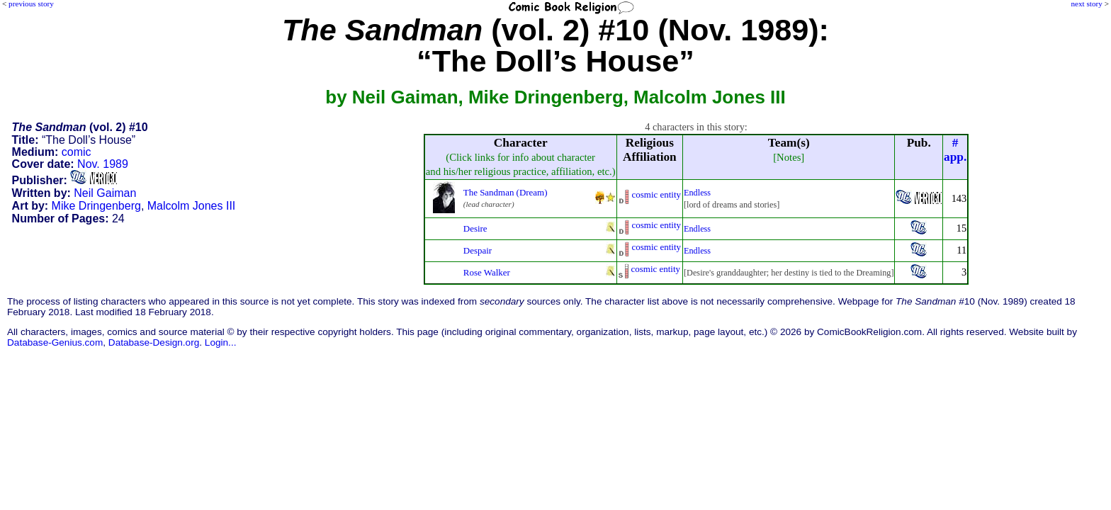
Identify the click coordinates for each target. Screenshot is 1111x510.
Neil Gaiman (105, 193)
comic (76, 152)
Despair (477, 250)
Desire (475, 228)
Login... (221, 342)
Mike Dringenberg (96, 206)
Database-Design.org (153, 342)
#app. (955, 150)
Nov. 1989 (102, 164)
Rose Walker (486, 272)
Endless (697, 193)
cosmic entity (656, 194)
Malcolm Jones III (191, 206)
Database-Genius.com (55, 342)
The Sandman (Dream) (505, 192)
